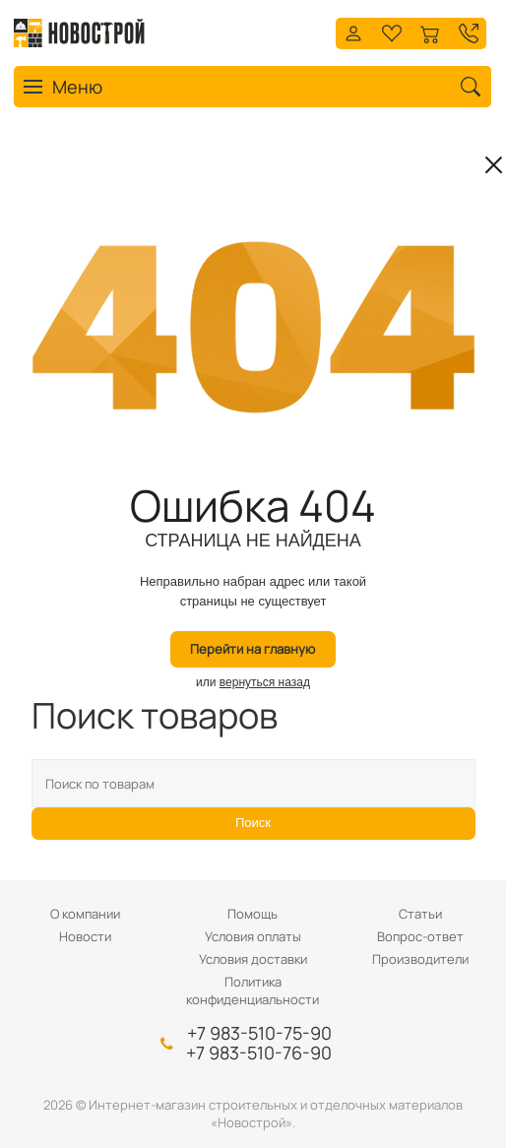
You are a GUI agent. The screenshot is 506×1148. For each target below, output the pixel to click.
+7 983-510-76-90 (259, 1052)
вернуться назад (265, 682)
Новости (85, 936)
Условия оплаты (253, 936)
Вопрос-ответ (420, 936)
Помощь (252, 914)
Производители (420, 959)
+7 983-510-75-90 (259, 1033)
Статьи (420, 914)
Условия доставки (253, 959)
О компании (85, 914)
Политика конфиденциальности (252, 990)
